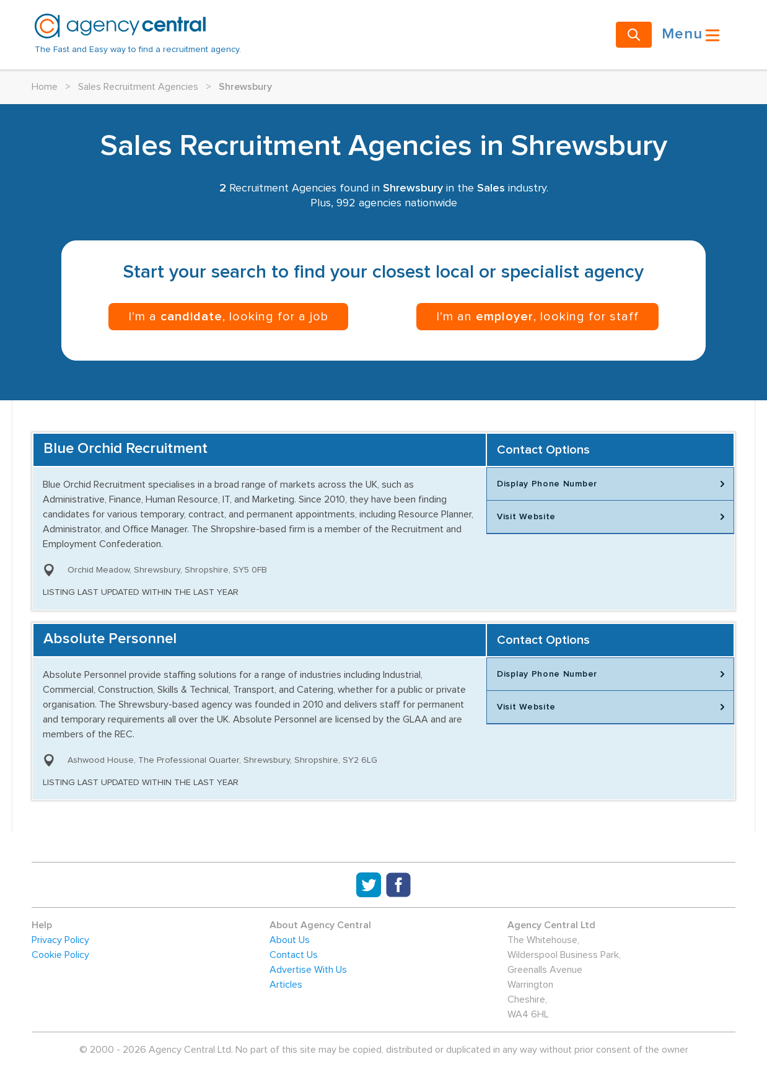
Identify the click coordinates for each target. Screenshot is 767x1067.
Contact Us (294, 955)
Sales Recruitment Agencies (138, 87)
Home (45, 87)
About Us (290, 940)
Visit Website (613, 517)
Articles (286, 985)
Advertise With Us (308, 970)
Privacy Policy (60, 940)
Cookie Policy (60, 955)
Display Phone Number (613, 484)
